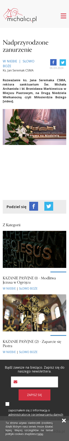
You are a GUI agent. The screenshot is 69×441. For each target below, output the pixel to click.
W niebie (9, 288)
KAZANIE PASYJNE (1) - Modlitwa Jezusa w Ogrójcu (29, 280)
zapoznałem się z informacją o (35, 412)
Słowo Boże (28, 288)
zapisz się (34, 395)
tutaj (40, 434)
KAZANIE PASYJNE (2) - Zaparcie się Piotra (32, 343)
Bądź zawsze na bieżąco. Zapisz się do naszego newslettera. (34, 369)
